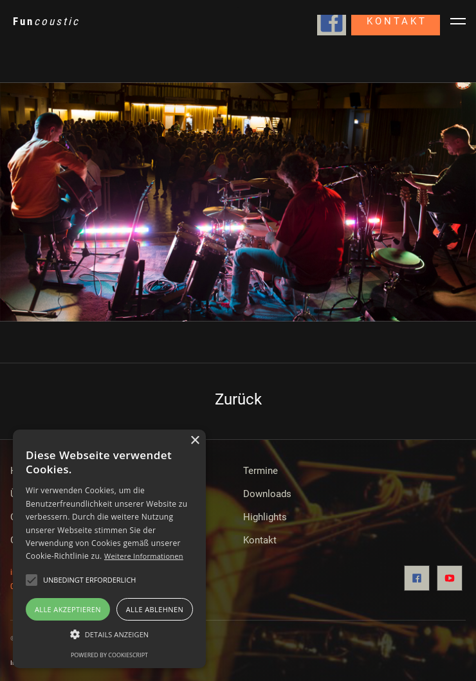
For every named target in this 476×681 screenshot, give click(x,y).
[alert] (109, 549)
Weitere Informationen (143, 556)
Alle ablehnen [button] (154, 609)
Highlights (265, 517)
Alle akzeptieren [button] (68, 609)
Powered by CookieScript (109, 655)
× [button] (194, 441)
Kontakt (260, 540)
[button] (109, 634)
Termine (260, 471)
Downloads (267, 494)
